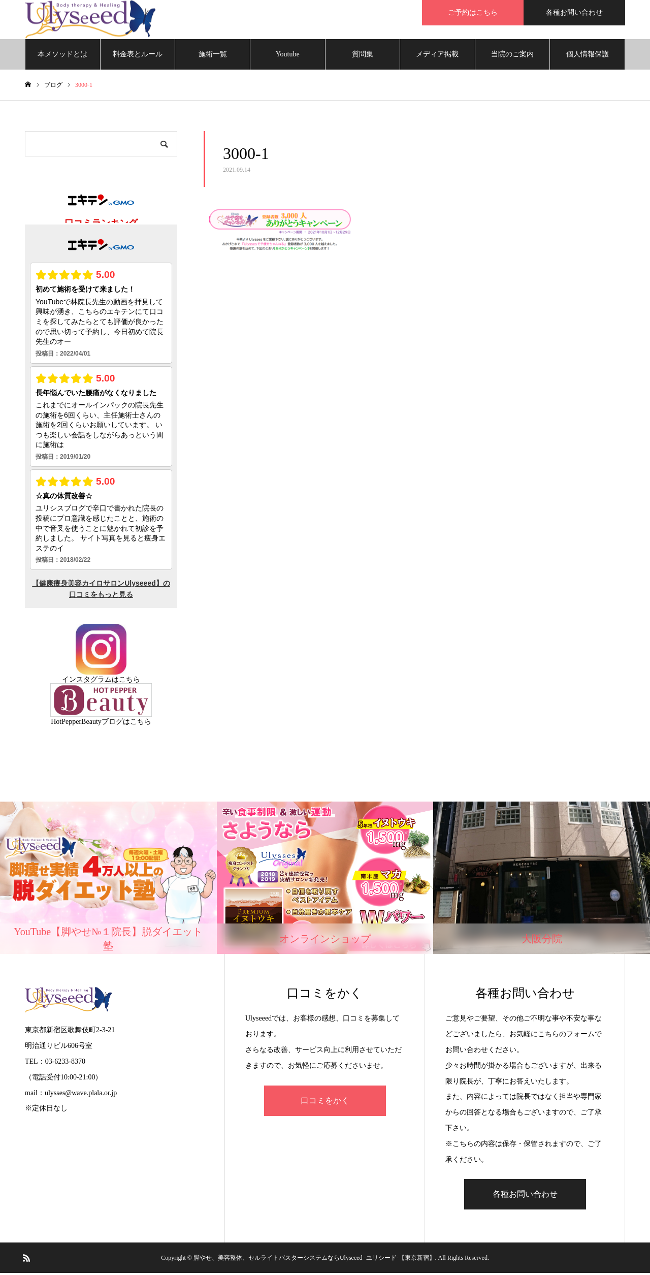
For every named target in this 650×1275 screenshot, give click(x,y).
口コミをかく (325, 1102)
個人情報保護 (587, 55)
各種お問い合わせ (574, 12)
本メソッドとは (62, 55)
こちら (129, 681)
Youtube (288, 55)
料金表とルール (137, 55)
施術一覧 (213, 55)
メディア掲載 (437, 55)
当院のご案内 (512, 55)
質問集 (362, 55)
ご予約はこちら (473, 12)
